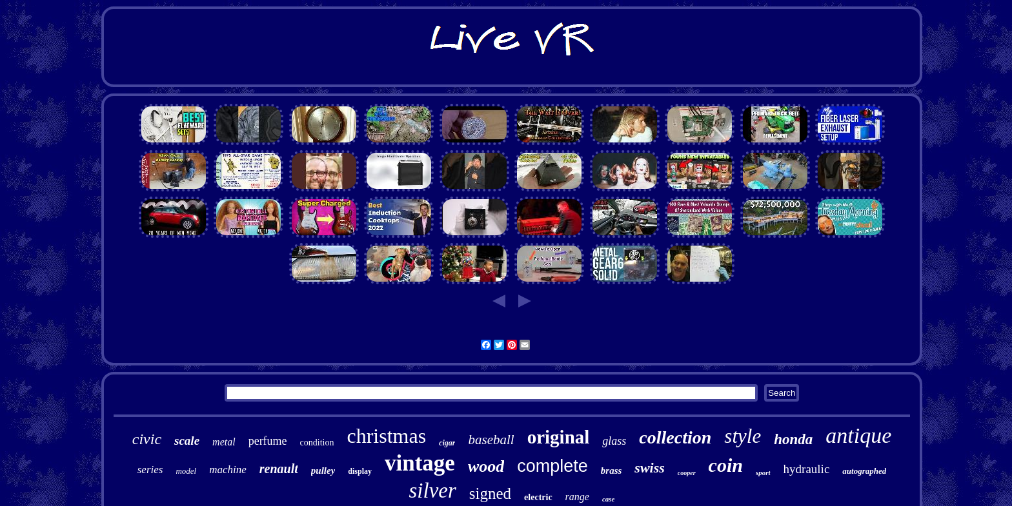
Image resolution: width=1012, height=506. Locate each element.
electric (538, 497)
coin (726, 465)
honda (793, 439)
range (577, 496)
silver (432, 490)
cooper (687, 472)
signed (490, 493)
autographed (864, 471)
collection (675, 437)
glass (614, 440)
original (558, 437)
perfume (267, 440)
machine (228, 469)
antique (858, 435)
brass (611, 470)
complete (552, 466)
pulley (323, 470)
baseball (491, 439)
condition (317, 442)
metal (224, 441)
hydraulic (807, 469)
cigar (447, 442)
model (186, 471)
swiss (649, 468)
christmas (387, 435)
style (742, 436)
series (150, 469)
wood (486, 466)
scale (186, 440)
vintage (420, 463)
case (608, 499)
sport (763, 472)
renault (278, 469)
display (360, 471)
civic (146, 439)
